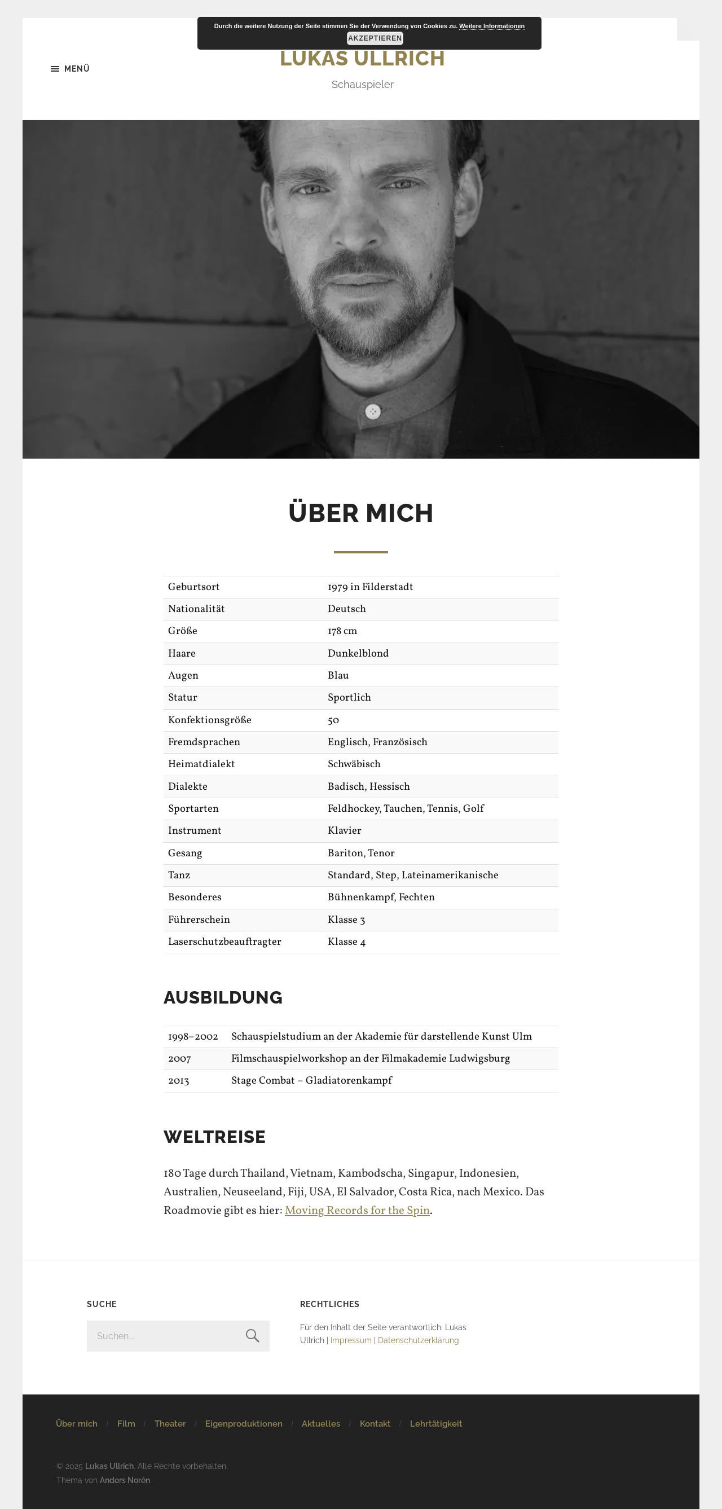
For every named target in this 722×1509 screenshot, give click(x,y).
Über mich (77, 1424)
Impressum (351, 1340)
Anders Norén (125, 1480)
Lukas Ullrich (363, 58)
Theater (170, 1424)
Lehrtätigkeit (436, 1424)
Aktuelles (321, 1424)
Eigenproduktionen (244, 1424)
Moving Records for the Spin (357, 1211)
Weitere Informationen (492, 26)
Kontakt (375, 1424)
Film (126, 1424)
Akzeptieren (375, 38)
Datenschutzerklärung (418, 1340)
